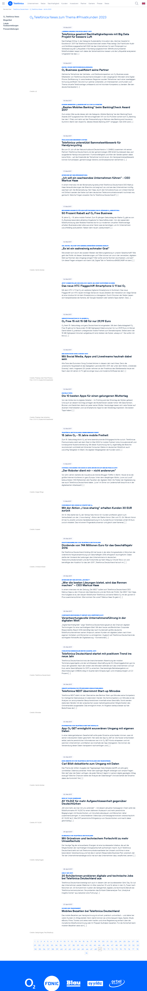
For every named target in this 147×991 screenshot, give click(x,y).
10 (64, 829)
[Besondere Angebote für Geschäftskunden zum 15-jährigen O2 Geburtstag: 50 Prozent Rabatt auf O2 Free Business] (83, 204)
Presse (99, 3)
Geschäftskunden (69, 938)
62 (70, 837)
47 (112, 833)
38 (74, 833)
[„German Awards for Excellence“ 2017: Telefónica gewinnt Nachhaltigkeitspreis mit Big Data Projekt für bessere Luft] (83, 40)
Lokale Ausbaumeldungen (11, 25)
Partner (83, 3)
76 (129, 837)
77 (133, 837)
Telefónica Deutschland (20, 9)
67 (91, 837)
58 (53, 837)
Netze (43, 3)
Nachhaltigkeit (53, 3)
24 (120, 829)
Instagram (61, 901)
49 (121, 833)
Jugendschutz (97, 956)
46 (108, 833)
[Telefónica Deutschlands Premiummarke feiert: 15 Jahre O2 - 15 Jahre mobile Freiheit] (83, 382)
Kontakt (94, 941)
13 (76, 829)
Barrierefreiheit (98, 959)
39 (78, 833)
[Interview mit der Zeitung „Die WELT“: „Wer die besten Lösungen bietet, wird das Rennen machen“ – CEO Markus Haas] (83, 508)
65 (83, 837)
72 (112, 837)
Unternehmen (32, 3)
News (107, 3)
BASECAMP (96, 934)
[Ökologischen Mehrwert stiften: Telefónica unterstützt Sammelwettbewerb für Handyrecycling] (83, 139)
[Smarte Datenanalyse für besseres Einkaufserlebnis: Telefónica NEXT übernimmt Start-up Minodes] (83, 611)
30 (39, 833)
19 (99, 829)
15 (83, 829)
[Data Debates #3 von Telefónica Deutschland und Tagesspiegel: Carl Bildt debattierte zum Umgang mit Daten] (83, 676)
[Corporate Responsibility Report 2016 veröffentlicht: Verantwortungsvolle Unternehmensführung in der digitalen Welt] (83, 541)
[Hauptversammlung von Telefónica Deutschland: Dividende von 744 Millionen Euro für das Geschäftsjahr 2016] (83, 476)
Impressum (96, 963)
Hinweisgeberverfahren (101, 952)
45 (104, 833)
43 (95, 833)
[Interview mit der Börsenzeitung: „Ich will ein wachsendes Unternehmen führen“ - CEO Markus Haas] (83, 172)
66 (87, 837)
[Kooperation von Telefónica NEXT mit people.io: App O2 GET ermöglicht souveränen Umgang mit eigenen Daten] (83, 644)
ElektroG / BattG (98, 945)
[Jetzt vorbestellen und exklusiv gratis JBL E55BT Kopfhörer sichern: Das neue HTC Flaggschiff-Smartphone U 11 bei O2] (83, 261)
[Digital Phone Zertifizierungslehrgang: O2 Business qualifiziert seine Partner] (83, 75)
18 (95, 829)
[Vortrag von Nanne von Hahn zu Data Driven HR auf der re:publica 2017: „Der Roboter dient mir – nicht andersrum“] (83, 413)
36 (65, 833)
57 (48, 837)
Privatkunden (67, 934)
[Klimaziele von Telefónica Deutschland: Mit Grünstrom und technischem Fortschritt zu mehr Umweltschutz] (83, 744)
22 (111, 829)
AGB (93, 938)
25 (124, 829)
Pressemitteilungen (11, 29)
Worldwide (66, 941)
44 (99, 833)
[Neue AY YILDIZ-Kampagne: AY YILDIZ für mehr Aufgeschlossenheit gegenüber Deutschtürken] (83, 710)
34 (56, 833)
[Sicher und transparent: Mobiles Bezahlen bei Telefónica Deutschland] (83, 809)
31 (43, 833)
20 (103, 829)
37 (69, 833)
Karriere (92, 3)
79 (86, 841)
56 (44, 837)
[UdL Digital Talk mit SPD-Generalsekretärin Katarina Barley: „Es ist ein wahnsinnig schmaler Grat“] (83, 233)
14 (80, 829)
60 (61, 837)
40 (82, 833)
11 (68, 829)
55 (40, 837)
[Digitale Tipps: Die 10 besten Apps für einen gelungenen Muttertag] (83, 352)
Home (37, 934)
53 (138, 833)
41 (86, 833)
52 (133, 833)
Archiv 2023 (47, 9)
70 (104, 837)
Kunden (64, 3)
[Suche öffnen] (136, 3)
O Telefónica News (36, 9)
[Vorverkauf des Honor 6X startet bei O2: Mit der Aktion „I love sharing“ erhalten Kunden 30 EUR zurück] (83, 444)
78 (137, 837)
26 (129, 829)
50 (125, 833)
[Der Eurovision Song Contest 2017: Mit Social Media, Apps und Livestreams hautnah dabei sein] (83, 321)
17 (91, 829)
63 (74, 837)
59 (57, 837)
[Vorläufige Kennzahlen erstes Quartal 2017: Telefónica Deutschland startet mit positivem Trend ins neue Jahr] (83, 577)
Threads (79, 901)
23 (116, 829)
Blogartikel (7, 20)
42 (91, 833)
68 (96, 837)
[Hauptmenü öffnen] (3, 3)
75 (125, 837)
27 (133, 829)
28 (137, 829)
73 (117, 837)
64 (78, 837)
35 (61, 833)
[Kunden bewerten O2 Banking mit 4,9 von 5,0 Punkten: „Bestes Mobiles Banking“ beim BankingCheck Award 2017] (83, 107)
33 (52, 833)
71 (108, 837)
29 (35, 833)
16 (87, 829)
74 (121, 837)
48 (116, 833)
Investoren (74, 3)
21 (107, 829)
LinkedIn (44, 901)
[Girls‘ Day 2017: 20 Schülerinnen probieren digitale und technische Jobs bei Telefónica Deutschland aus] (83, 777)
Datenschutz (97, 948)
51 (129, 833)
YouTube (96, 901)
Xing (112, 901)
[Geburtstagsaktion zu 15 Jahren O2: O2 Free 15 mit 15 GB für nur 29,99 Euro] (83, 291)
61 (65, 837)
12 (72, 829)
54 (35, 837)
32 (48, 833)
